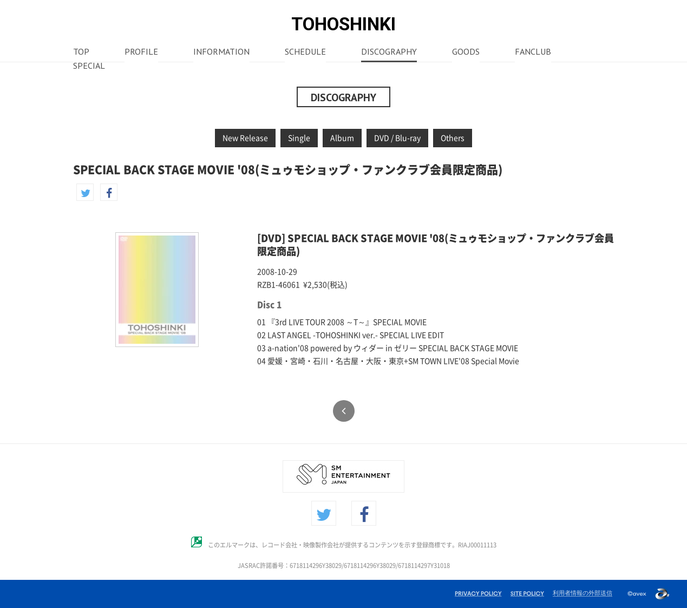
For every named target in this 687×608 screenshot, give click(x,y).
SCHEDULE (305, 52)
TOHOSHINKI (343, 24)
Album (342, 138)
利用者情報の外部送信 (582, 593)
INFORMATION (221, 52)
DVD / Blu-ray (397, 138)
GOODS (466, 52)
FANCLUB (533, 52)
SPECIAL (89, 66)
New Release (245, 138)
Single (299, 138)
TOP (81, 52)
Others (452, 138)
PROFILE (141, 52)
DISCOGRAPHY (389, 52)
